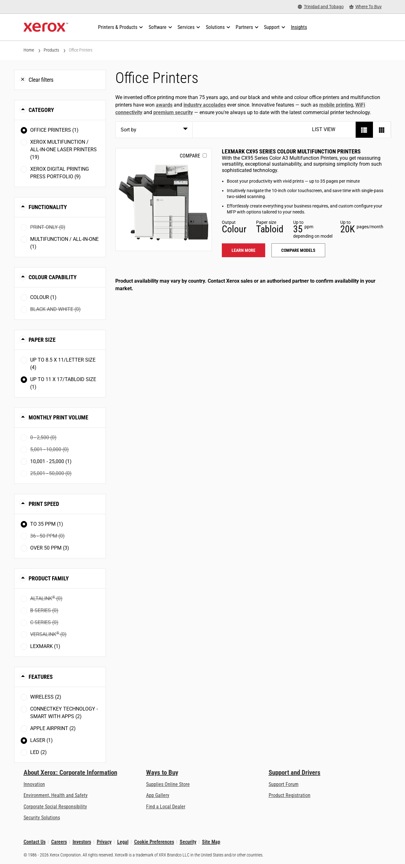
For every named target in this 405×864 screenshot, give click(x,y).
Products (51, 50)
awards (164, 105)
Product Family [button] (49, 578)
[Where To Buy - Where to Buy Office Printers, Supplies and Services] (365, 7)
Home (29, 50)
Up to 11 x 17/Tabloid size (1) (63, 383)
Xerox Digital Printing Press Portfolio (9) (59, 173)
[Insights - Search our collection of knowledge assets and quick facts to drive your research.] (299, 27)
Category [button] (41, 110)
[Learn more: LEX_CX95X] (163, 199)
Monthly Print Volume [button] (58, 417)
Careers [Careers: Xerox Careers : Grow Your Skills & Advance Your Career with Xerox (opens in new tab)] (59, 842)
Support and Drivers (294, 772)
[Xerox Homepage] (46, 27)
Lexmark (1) (45, 646)
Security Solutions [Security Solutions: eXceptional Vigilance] (42, 818)
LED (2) (38, 752)
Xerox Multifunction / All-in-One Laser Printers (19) (63, 149)
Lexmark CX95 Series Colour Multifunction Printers (291, 151)
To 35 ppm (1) (46, 524)
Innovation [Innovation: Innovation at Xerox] (34, 784)
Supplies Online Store (168, 784)
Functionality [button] (48, 207)
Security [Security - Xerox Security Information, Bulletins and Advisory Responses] (188, 842)
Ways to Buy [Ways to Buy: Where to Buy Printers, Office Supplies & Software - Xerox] (162, 772)
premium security (173, 112)
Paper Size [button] (42, 339)
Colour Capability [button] (53, 277)
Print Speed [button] (44, 504)
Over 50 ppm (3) (49, 548)
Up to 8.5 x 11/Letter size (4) (63, 363)
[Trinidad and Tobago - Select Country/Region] (321, 7)
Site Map (211, 842)
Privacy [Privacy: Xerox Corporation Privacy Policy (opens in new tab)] (104, 842)
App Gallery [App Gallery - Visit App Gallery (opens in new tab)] (157, 795)
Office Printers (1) (54, 130)
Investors (82, 842)
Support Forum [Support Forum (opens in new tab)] (283, 784)
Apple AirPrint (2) (53, 728)
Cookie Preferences (154, 842)
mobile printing (336, 105)
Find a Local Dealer (165, 807)
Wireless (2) (45, 697)
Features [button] (41, 676)
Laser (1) (41, 740)
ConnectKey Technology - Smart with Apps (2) (64, 712)
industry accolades (204, 105)
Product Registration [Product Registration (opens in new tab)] (289, 795)
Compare (190, 156)
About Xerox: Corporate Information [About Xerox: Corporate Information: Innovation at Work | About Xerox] (70, 772)
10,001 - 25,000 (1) (51, 461)
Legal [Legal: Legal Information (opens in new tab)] (123, 842)
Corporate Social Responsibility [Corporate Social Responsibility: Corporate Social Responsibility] (55, 807)
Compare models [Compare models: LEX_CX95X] (298, 250)
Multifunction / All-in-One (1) (64, 243)
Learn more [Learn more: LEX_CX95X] (243, 250)
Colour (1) (43, 297)
